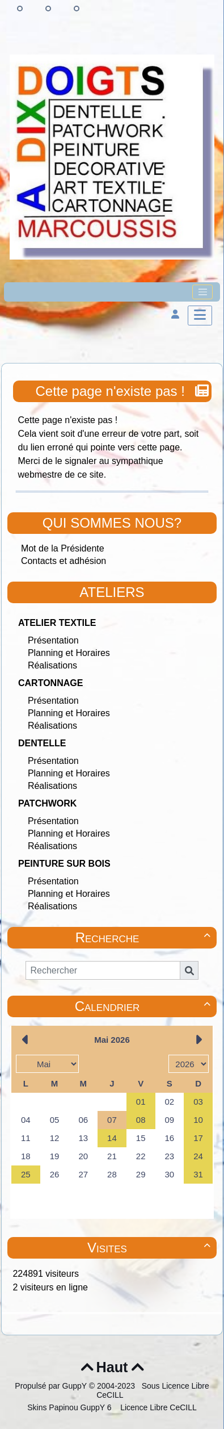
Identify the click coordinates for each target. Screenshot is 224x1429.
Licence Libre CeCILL (157, 1407)
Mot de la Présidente (62, 548)
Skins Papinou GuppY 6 (71, 1407)
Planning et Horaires (69, 653)
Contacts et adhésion (63, 561)
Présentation (53, 640)
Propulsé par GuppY (52, 1385)
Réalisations (52, 665)
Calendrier (144, 1006)
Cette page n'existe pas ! (112, 391)
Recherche (144, 937)
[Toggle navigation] (202, 292)
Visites (150, 1247)
